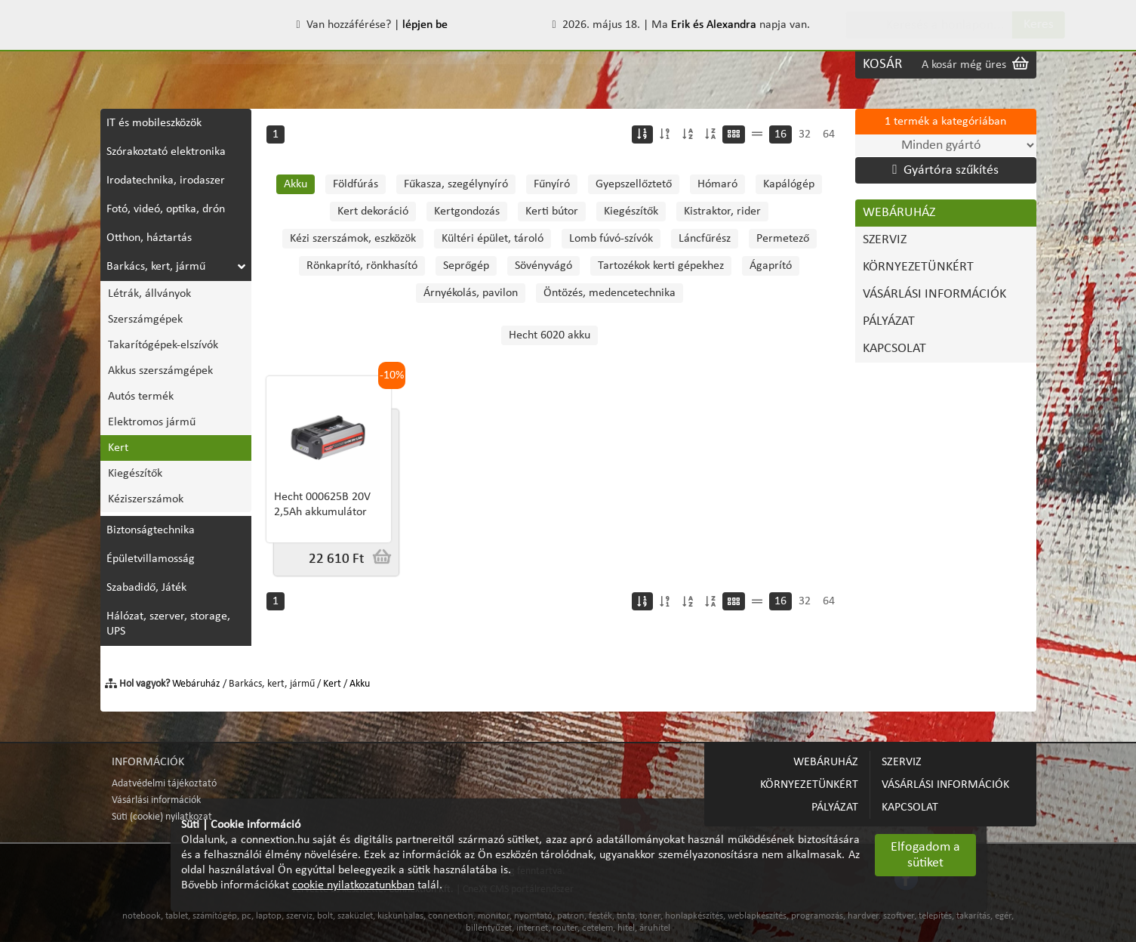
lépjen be (425, 25)
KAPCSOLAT (662, 64)
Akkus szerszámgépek (160, 371)
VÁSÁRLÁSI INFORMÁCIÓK (466, 64)
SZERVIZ (222, 64)
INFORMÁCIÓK (148, 762)
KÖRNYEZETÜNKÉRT (318, 64)
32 (805, 134)
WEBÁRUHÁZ (146, 64)
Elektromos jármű (151, 422)
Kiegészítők (135, 474)
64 (829, 134)
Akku (359, 684)
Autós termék (141, 397)
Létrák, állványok (149, 294)
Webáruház (196, 684)
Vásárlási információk (156, 800)
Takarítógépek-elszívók (163, 345)
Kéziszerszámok (145, 499)
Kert (118, 448)
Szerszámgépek (145, 319)
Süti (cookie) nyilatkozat (162, 817)
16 (780, 134)
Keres (1010, 24)
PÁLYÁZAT (585, 64)
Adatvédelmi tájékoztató (164, 783)
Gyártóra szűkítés (945, 170)
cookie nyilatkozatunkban (353, 885)
